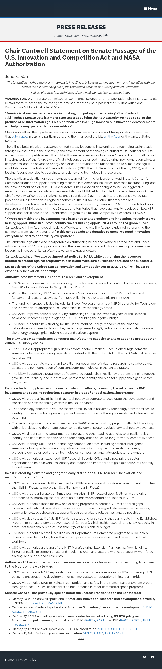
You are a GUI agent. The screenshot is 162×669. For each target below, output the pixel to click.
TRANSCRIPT (55, 603)
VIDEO (29, 603)
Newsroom (72, 35)
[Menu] (150, 8)
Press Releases (81, 27)
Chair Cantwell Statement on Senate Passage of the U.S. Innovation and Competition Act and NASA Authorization (80, 57)
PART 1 (90, 620)
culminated (20, 136)
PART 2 (102, 620)
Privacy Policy (26, 659)
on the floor (111, 136)
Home (58, 35)
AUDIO (40, 603)
